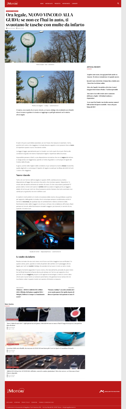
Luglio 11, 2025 (11, 328)
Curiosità (74, 3)
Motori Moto (66, 3)
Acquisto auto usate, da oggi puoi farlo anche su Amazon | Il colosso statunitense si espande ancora (103, 76)
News (41, 3)
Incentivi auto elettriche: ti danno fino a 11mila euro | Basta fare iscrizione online (103, 82)
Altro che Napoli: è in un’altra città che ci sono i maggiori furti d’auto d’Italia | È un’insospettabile (102, 88)
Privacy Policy (26, 402)
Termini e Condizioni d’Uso (46, 402)
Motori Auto (49, 3)
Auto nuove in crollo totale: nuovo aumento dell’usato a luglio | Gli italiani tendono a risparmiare (101, 96)
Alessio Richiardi (11, 28)
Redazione (34, 402)
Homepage (17, 402)
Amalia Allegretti (11, 327)
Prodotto (57, 3)
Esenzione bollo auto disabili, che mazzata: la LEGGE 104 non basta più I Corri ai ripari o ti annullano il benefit (40, 348)
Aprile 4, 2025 (21, 28)
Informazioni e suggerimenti (12, 11)
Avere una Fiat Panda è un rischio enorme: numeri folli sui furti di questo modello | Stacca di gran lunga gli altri (103, 104)
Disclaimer (9, 402)
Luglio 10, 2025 (11, 376)
